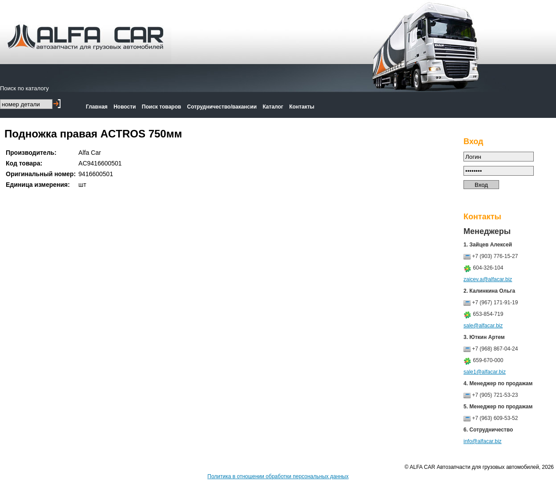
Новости (124, 107)
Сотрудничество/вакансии (222, 107)
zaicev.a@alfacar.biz (487, 279)
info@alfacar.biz (482, 441)
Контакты (301, 107)
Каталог (272, 107)
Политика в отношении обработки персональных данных (277, 476)
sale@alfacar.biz (483, 326)
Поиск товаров (161, 107)
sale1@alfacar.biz (484, 372)
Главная (97, 107)
